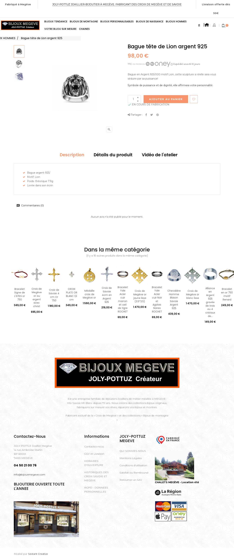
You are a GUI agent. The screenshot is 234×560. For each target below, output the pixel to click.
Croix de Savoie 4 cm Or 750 (54, 295)
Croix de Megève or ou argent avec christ (37, 297)
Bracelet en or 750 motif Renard (227, 294)
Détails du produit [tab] (113, 155)
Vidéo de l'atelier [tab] (159, 155)
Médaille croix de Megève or (89, 294)
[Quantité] (134, 99)
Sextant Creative (38, 553)
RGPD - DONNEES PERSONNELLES (96, 489)
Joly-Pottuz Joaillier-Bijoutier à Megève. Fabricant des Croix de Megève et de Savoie (117, 4)
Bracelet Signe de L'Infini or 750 (19, 294)
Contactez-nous (94, 446)
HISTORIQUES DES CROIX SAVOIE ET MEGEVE (96, 476)
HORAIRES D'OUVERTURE (93, 463)
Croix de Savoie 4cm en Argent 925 (107, 295)
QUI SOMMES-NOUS (133, 451)
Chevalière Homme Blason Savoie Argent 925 (174, 299)
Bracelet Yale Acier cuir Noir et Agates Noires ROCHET (157, 299)
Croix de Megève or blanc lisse (192, 294)
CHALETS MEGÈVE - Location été (177, 482)
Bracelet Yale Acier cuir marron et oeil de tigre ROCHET (123, 299)
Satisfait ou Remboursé (134, 472)
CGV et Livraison (94, 453)
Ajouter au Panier (166, 99)
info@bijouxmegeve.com (29, 474)
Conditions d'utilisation (133, 465)
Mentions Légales (131, 458)
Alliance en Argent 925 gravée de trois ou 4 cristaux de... (210, 302)
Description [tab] (72, 155)
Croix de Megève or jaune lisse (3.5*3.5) (139, 296)
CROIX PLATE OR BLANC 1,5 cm (71, 294)
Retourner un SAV (131, 479)
